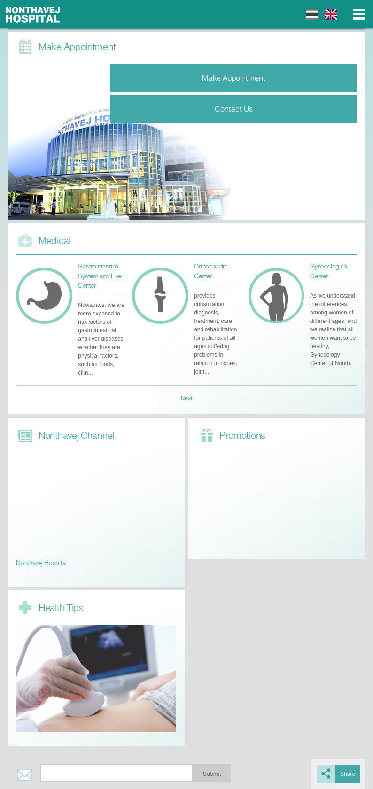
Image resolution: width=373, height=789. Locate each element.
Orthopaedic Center (210, 271)
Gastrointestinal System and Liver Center (100, 276)
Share (347, 774)
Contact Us (234, 109)
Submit (212, 774)
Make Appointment (233, 78)
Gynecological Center (329, 271)
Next (187, 398)
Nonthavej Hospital (33, 14)
